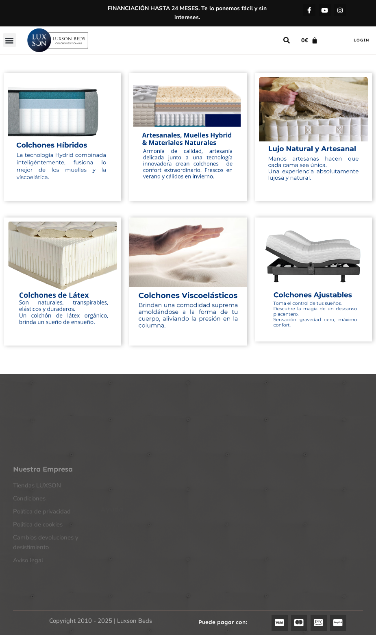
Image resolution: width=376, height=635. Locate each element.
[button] (9, 40)
